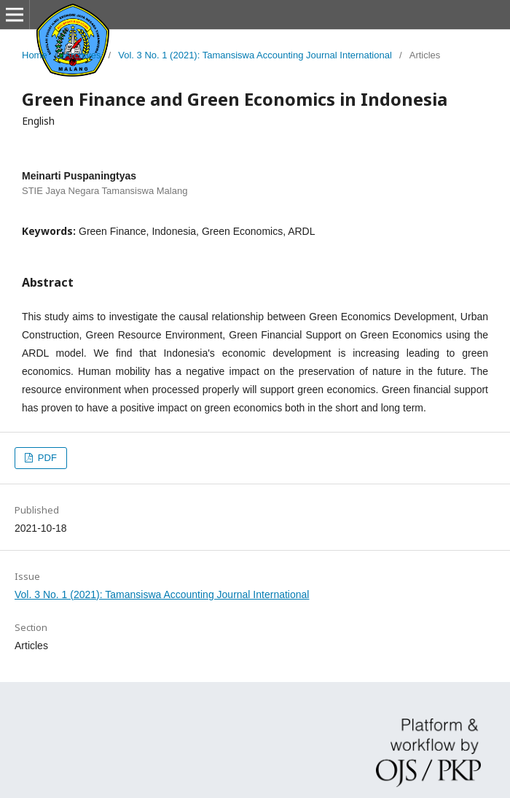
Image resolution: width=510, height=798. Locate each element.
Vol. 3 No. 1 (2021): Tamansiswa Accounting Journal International (255, 55)
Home (34, 55)
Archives (83, 55)
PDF (46, 457)
